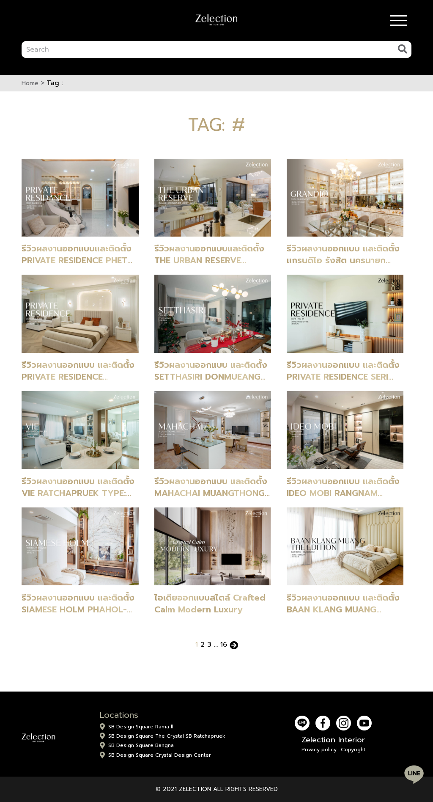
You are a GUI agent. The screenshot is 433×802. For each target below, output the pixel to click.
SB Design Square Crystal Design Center (159, 755)
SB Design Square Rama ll (140, 726)
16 (223, 644)
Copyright (353, 749)
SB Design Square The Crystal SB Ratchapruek (166, 736)
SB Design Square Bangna (141, 745)
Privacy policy (319, 749)
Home (30, 83)
